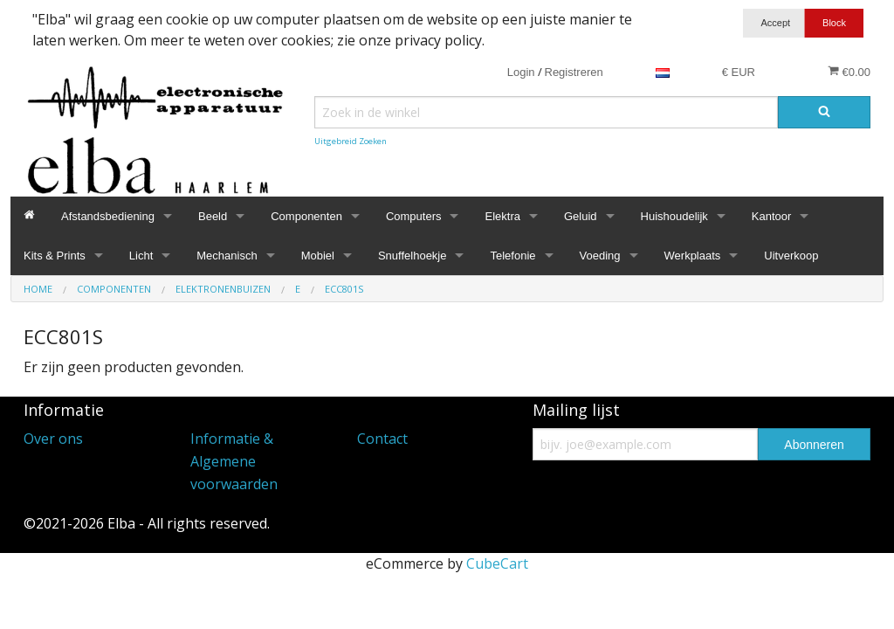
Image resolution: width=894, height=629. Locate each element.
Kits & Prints (55, 255)
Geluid (580, 216)
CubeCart (497, 563)
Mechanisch (226, 255)
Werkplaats (692, 255)
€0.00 (849, 72)
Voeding (600, 255)
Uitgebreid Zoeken (350, 141)
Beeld (212, 216)
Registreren (574, 72)
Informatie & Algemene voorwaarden (234, 461)
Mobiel (317, 255)
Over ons (53, 438)
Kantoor (772, 216)
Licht (141, 255)
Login (521, 72)
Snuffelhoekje (412, 255)
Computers (414, 216)
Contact (382, 438)
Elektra (502, 216)
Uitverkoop (791, 255)
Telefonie (512, 255)
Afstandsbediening (108, 216)
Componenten (306, 216)
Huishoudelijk (674, 216)
